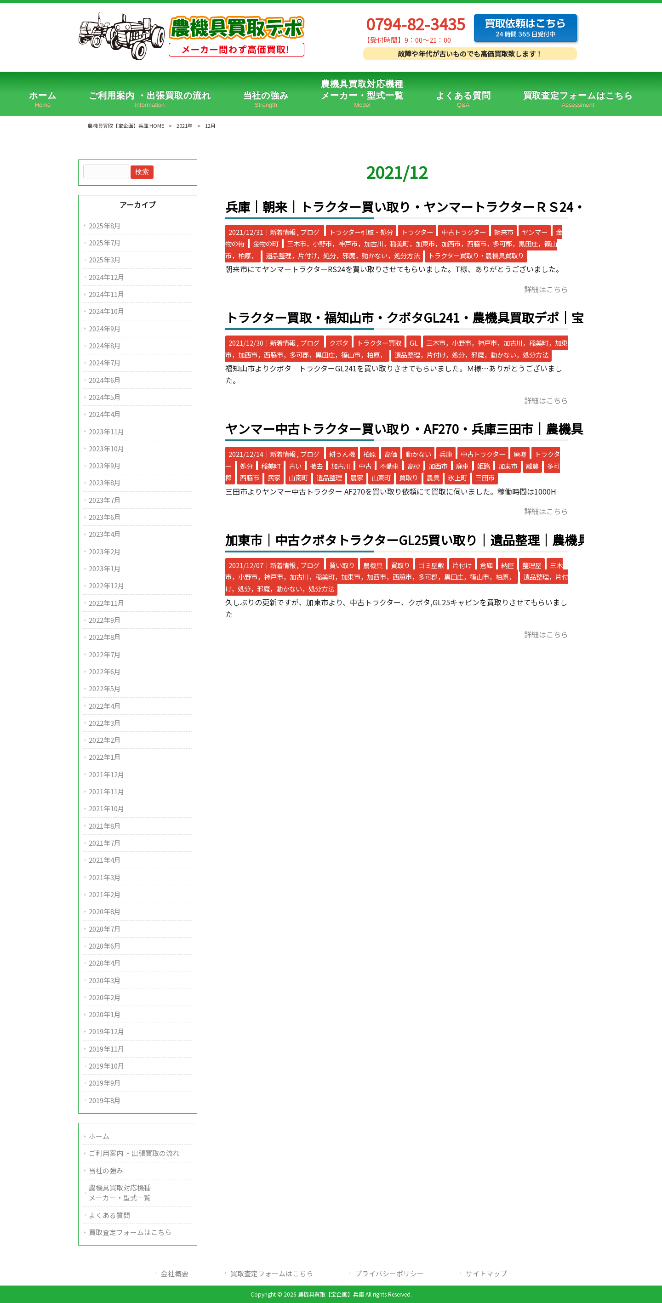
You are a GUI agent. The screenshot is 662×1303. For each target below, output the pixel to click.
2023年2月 (105, 551)
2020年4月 (105, 962)
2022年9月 (105, 620)
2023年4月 (105, 534)
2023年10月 (107, 448)
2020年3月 (105, 980)
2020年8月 (105, 911)
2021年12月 (107, 774)
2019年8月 (105, 1100)
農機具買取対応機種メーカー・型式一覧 (120, 1192)
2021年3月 (105, 877)
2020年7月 (105, 928)
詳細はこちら (546, 289)
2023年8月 (105, 482)
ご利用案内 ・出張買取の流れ (134, 1153)
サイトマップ (486, 1273)
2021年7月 (105, 843)
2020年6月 (105, 945)
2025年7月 (105, 242)
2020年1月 (105, 1014)
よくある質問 (109, 1215)
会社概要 (174, 1273)
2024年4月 (105, 414)
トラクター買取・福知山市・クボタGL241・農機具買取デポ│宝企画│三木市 (441, 317)
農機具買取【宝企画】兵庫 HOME (126, 125)
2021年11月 (107, 791)
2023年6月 (105, 517)
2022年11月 (107, 603)
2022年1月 (105, 757)
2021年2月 (105, 894)
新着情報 (283, 232)
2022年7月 (105, 654)
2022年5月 (105, 688)
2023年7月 (105, 500)
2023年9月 (105, 465)
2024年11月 (107, 294)
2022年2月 (105, 740)
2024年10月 (107, 311)
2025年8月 (105, 225)
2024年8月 (105, 345)
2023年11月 (107, 431)
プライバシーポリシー (389, 1273)
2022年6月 (105, 671)
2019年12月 (107, 1031)
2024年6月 (105, 380)
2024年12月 (107, 277)
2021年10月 (107, 808)
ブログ (310, 232)
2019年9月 (105, 1082)
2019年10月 (107, 1065)
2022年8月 (105, 637)
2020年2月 (105, 997)
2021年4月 (105, 860)
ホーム (99, 1136)
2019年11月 (107, 1048)
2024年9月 (105, 328)
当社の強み (106, 1170)
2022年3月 (105, 723)
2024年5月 (105, 397)
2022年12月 (107, 585)
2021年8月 (105, 826)
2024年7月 (105, 362)
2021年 (185, 125)
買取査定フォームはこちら (130, 1232)
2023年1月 (105, 568)
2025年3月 (105, 259)
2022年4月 (105, 706)
